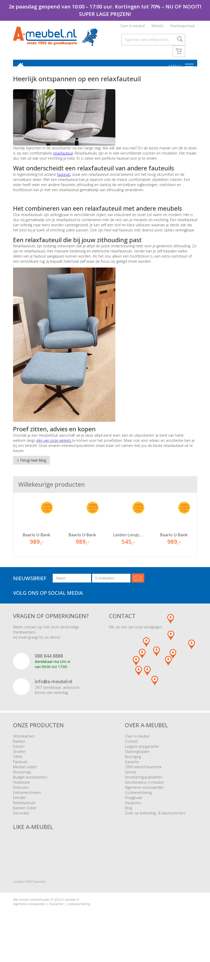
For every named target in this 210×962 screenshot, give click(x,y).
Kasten (18, 749)
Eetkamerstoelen (27, 795)
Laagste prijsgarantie (142, 749)
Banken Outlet (25, 811)
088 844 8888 (49, 659)
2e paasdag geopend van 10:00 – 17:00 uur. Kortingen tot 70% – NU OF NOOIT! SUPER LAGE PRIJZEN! (105, 10)
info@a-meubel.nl (53, 685)
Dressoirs (21, 790)
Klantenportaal (182, 27)
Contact (131, 744)
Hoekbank (21, 785)
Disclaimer (56, 907)
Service (130, 775)
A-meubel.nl (70, 902)
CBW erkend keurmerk (143, 769)
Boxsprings (22, 775)
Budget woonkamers (30, 780)
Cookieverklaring (138, 795)
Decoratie (21, 816)
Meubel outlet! (25, 769)
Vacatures (133, 805)
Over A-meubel (132, 27)
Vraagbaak (133, 800)
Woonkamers (24, 739)
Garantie (132, 764)
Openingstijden (137, 754)
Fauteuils (20, 764)
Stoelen (19, 754)
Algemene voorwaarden (144, 790)
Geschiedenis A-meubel (144, 785)
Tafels (18, 759)
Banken (19, 744)
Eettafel (19, 800)
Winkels (157, 27)
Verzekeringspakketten (143, 780)
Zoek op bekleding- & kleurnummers (155, 816)
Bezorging (133, 759)
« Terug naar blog (31, 463)
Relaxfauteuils (24, 805)
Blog (128, 811)
